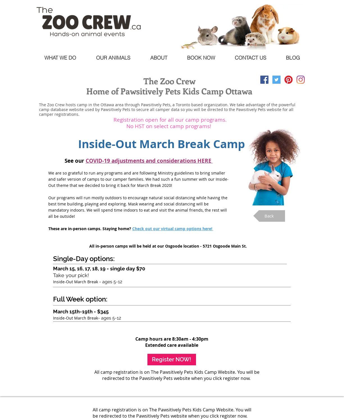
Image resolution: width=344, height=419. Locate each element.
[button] (149, 160)
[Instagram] (301, 80)
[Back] (269, 216)
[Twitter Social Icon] (276, 80)
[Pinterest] (288, 80)
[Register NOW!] (171, 359)
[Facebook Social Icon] (264, 80)
